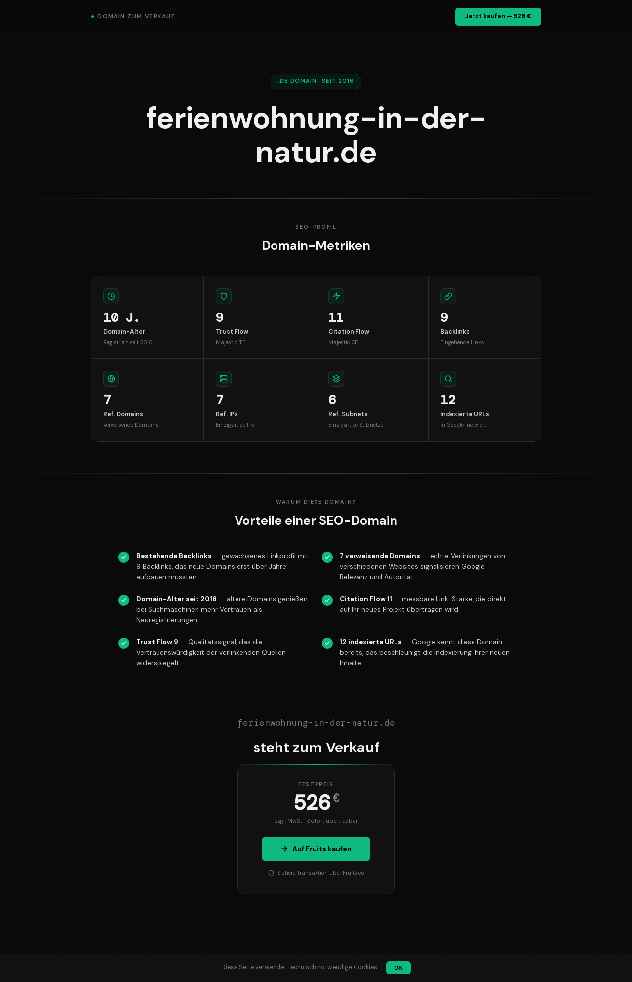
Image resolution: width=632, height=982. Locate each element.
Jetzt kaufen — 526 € (498, 16)
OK (398, 968)
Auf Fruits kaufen (316, 848)
